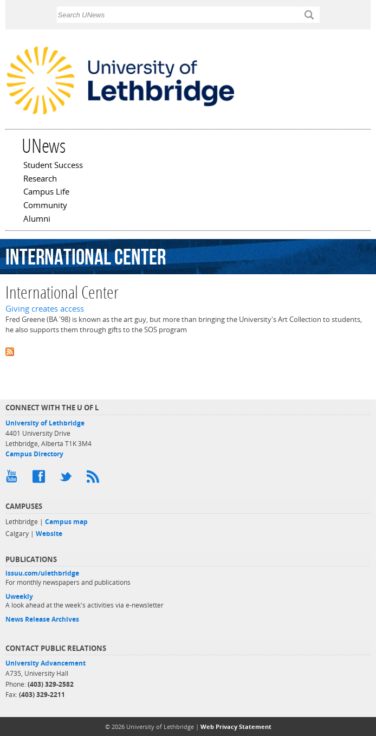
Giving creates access (44, 308)
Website (49, 534)
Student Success (53, 166)
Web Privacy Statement (235, 726)
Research (40, 179)
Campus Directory (34, 454)
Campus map (66, 522)
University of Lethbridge (45, 423)
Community (45, 206)
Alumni (36, 219)
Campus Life (46, 192)
